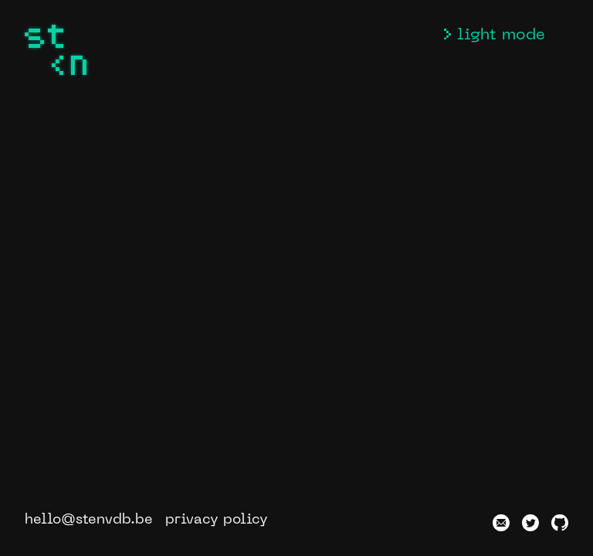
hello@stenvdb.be (89, 520)
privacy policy (216, 520)
